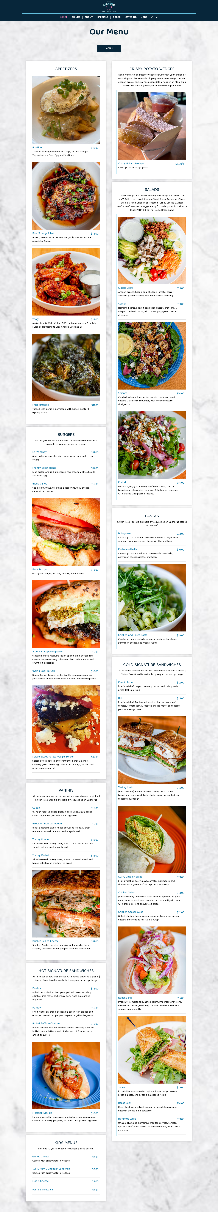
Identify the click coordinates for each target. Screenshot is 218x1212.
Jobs (144, 17)
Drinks (76, 17)
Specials (102, 17)
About (89, 17)
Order (117, 17)
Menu (63, 17)
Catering (131, 17)
